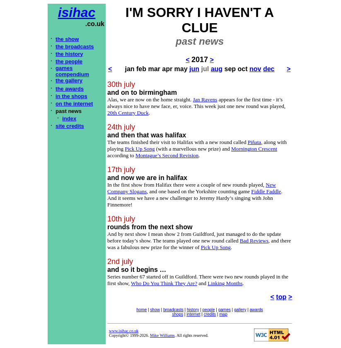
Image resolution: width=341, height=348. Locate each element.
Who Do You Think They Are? (164, 283)
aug (216, 68)
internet (193, 314)
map (223, 314)
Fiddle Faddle (266, 191)
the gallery (69, 80)
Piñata (254, 142)
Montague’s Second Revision (166, 155)
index (69, 118)
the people (69, 61)
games (224, 309)
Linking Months (225, 283)
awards (256, 309)
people (209, 309)
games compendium (72, 71)
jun (194, 68)
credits (210, 314)
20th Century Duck (128, 113)
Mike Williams (162, 335)
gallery (240, 309)
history (193, 309)
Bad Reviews (254, 241)
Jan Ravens (205, 99)
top (281, 296)
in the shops (71, 96)
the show (67, 39)
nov (255, 68)
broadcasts (173, 309)
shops (177, 314)
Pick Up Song (140, 149)
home (141, 309)
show (155, 309)
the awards (70, 89)
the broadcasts (75, 46)
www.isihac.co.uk (123, 331)
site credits (70, 126)
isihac (77, 12)
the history (69, 54)
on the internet (74, 104)
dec (269, 68)
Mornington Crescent (254, 149)
